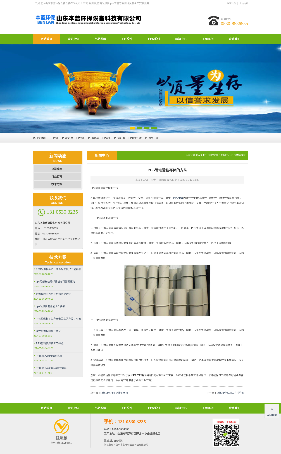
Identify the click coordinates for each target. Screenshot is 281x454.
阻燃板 (108, 440)
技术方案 (56, 184)
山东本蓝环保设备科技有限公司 (200, 154)
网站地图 (243, 3)
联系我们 (231, 3)
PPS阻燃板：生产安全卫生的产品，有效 (58, 318)
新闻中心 (181, 38)
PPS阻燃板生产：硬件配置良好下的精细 (58, 269)
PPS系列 (154, 38)
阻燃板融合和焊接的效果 (114, 392)
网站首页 (46, 38)
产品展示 (100, 38)
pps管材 (118, 440)
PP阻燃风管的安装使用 (49, 355)
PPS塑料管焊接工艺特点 (49, 343)
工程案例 (207, 38)
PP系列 (127, 38)
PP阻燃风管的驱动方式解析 (51, 368)
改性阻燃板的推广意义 (48, 331)
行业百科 (56, 176)
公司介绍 (73, 38)
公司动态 (56, 168)
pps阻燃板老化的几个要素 (50, 306)
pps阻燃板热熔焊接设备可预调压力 (55, 281)
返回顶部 (272, 411)
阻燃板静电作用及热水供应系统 (53, 293)
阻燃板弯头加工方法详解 (230, 392)
